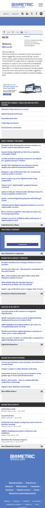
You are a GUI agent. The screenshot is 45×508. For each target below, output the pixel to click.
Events (36, 490)
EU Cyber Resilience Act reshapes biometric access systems (21, 264)
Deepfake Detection (9, 118)
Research (9, 486)
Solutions (9, 490)
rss (22, 13)
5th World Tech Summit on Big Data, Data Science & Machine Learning (22, 424)
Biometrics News (16, 483)
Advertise (16, 501)
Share (8, 32)
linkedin (27, 13)
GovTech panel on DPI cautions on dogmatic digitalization (18, 312)
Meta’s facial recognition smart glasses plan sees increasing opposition (21, 213)
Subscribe (15, 13)
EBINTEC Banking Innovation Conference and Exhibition (22, 433)
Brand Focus (31, 483)
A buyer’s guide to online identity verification (19, 369)
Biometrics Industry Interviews (13, 294)
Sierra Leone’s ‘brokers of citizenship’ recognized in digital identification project (22, 339)
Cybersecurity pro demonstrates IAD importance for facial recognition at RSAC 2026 (22, 193)
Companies (35, 486)
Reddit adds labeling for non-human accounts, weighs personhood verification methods (20, 166)
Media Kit (26, 501)
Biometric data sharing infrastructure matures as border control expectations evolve (21, 146)
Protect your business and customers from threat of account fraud (22, 363)
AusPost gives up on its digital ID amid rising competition (19, 180)
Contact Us (28, 504)
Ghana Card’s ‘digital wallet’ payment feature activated (19, 186)
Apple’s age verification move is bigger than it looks (22, 289)
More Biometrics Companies (12, 253)
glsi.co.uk (7, 46)
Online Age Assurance (9, 123)
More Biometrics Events (10, 446)
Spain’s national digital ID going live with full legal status (21, 199)
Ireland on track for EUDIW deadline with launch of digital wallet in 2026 (21, 219)
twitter (32, 13)
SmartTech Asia (22, 417)
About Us (6, 13)
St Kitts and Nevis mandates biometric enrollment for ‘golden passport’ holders (21, 160)
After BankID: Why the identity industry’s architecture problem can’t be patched (17, 283)
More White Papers (8, 391)
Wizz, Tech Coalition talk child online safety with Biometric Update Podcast (20, 277)
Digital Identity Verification (12, 114)
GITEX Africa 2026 (22, 410)
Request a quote (23, 490)
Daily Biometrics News (10, 225)
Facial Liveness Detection (11, 128)
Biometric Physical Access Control (14, 109)
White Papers (21, 486)
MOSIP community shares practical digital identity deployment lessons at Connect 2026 (21, 319)
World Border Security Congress (22, 441)
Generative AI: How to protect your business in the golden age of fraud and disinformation (21, 375)
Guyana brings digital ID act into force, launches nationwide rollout (20, 153)
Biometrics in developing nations (22, 493)
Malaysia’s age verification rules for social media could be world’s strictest (20, 173)
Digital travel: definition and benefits (16, 387)
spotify (41, 13)
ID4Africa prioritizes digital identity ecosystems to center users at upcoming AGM (21, 332)
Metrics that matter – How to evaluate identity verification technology (19, 381)
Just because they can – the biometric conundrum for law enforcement (22, 270)
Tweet (17, 32)
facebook (36, 13)
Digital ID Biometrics (9, 345)
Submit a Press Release (14, 504)
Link (26, 32)
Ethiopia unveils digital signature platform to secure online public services (22, 206)
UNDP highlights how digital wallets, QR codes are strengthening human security (21, 326)
